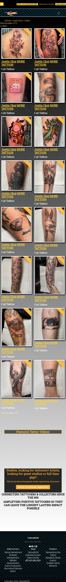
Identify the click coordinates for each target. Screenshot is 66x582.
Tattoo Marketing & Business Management (13, 555)
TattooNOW (33, 552)
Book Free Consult (48, 4)
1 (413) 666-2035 (33, 560)
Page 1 (27, 20)
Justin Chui (18, 20)
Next (5, 26)
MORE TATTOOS (13, 63)
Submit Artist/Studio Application (33, 487)
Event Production (13, 566)
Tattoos (7, 20)
